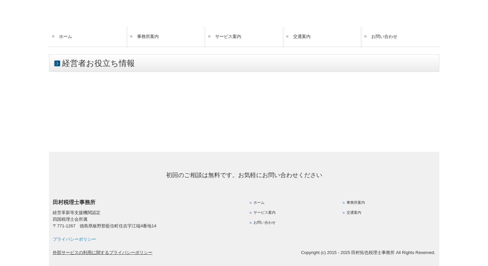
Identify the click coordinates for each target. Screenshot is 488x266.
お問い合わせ (384, 36)
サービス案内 (228, 36)
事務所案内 (148, 36)
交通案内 (302, 36)
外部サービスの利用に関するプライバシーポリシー (102, 252)
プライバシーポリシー (74, 239)
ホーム (65, 36)
